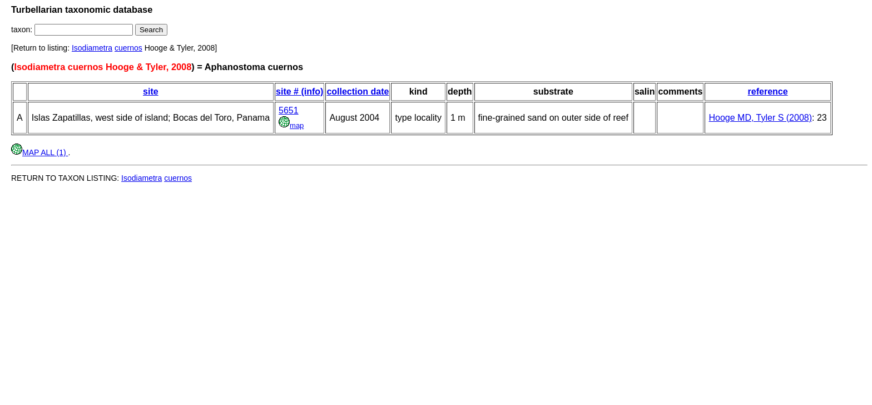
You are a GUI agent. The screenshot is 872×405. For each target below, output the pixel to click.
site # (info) (299, 91)
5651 (289, 110)
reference (768, 91)
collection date (357, 91)
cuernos (128, 47)
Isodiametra (92, 47)
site (150, 91)
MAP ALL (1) (39, 152)
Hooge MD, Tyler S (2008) (760, 117)
